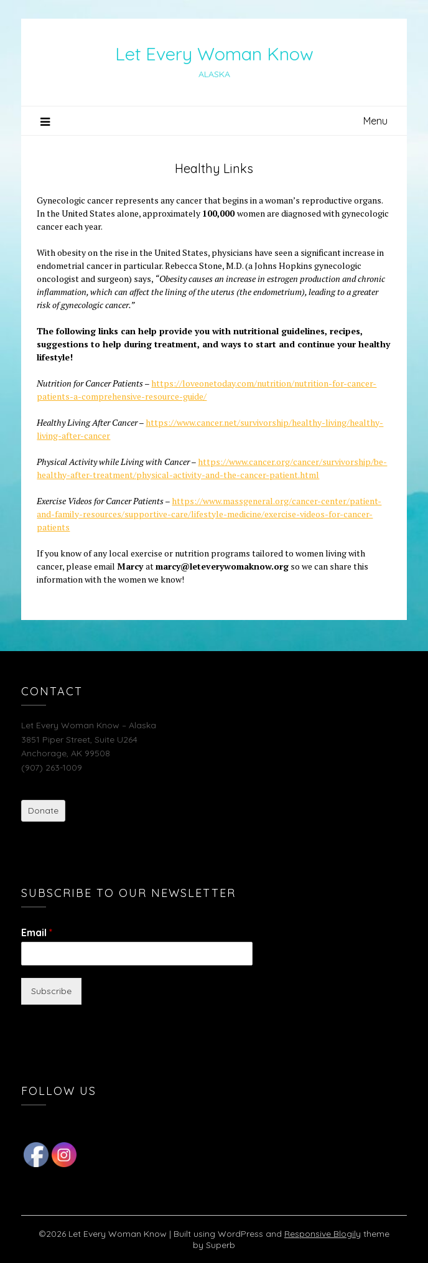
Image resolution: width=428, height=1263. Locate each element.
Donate (43, 810)
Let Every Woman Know (214, 53)
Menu (375, 121)
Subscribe (51, 991)
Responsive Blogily (322, 1233)
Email (36, 932)
